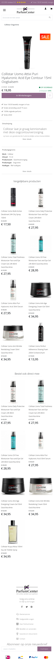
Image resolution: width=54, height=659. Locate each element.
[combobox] (27, 17)
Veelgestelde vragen (27, 619)
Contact (22, 639)
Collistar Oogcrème (11, 25)
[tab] (27, 123)
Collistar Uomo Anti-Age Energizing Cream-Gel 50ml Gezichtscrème (39, 306)
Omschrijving (7, 123)
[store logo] (25, 10)
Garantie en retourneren (28, 634)
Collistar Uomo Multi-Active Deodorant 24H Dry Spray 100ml (11, 214)
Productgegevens (8, 150)
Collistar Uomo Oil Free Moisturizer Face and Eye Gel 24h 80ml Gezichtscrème (40, 260)
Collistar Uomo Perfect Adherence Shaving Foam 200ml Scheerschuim (38, 349)
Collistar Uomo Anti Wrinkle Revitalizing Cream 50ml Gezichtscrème (11, 349)
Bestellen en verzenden (28, 629)
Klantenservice (25, 614)
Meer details (27, 139)
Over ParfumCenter (27, 624)
